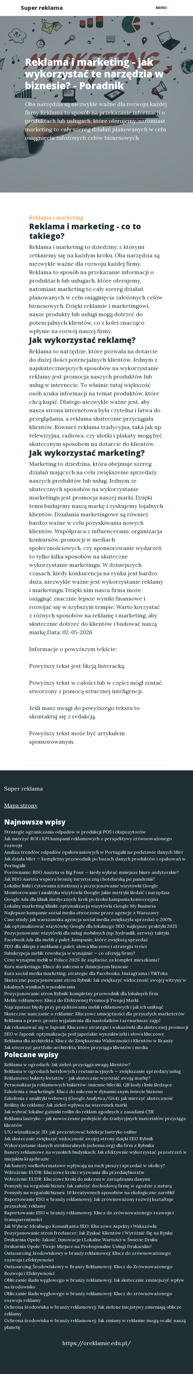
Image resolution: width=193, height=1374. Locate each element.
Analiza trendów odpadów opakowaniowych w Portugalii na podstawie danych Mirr (93, 852)
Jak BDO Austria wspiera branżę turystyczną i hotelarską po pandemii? (79, 879)
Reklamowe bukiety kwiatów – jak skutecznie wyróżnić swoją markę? (77, 1078)
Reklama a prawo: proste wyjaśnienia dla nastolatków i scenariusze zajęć (82, 1020)
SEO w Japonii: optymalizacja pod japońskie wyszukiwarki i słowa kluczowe (84, 1034)
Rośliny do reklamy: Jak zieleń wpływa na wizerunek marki (65, 1105)
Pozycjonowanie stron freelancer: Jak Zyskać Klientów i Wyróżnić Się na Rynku (88, 1233)
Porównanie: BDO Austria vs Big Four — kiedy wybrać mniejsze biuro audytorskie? (91, 872)
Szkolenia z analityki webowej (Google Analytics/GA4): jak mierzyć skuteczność (88, 1098)
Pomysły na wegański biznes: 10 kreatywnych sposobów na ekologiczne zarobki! (89, 1192)
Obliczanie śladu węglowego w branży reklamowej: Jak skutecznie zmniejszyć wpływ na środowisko (94, 1283)
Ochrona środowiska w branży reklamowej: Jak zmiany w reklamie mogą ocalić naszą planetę (95, 1324)
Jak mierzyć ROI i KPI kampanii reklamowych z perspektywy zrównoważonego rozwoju (88, 842)
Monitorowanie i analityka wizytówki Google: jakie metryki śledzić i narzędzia (86, 892)
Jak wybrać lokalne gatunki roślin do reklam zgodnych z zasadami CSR (79, 1111)
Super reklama (42, 8)
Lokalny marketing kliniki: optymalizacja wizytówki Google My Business (80, 906)
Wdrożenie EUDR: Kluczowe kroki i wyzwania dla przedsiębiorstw (74, 1172)
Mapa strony (21, 805)
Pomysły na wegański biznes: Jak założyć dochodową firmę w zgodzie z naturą (88, 1185)
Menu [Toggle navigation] (162, 7)
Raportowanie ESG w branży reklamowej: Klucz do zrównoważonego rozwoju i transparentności (89, 1216)
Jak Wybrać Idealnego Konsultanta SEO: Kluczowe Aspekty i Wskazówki (80, 1226)
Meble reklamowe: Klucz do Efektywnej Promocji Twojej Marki (71, 1000)
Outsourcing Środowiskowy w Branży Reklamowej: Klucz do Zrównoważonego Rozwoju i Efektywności (88, 1270)
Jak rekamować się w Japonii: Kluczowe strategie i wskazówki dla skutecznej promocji (96, 1027)
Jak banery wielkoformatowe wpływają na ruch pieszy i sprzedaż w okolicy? (84, 1165)
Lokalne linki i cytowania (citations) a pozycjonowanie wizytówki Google (81, 885)
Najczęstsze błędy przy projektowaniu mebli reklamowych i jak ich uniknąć (84, 1007)
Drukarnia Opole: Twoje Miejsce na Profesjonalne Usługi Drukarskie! (77, 1246)
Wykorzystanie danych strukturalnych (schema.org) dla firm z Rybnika (79, 1145)
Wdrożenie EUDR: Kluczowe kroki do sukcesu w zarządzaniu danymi (77, 1179)
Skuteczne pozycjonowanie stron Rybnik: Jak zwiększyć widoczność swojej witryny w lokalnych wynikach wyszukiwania (95, 983)
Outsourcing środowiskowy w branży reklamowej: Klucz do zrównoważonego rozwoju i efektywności (87, 1256)
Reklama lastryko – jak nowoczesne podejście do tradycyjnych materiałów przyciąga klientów (95, 1122)
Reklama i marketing (56, 217)
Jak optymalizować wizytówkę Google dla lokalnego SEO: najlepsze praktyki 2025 (90, 926)
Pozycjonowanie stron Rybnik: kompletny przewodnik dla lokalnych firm (81, 993)
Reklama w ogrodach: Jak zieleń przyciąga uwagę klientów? (67, 1064)
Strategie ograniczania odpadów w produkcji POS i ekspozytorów (75, 832)
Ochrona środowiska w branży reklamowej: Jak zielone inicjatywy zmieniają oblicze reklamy (92, 1310)
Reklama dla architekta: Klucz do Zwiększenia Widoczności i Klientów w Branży (88, 1040)
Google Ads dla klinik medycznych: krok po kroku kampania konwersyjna (81, 899)
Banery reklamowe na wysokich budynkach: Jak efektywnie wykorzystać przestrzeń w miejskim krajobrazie (95, 1155)
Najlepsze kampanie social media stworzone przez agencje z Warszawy (81, 912)
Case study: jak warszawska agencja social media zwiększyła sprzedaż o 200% (88, 919)
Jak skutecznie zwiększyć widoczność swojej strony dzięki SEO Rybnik (78, 1138)
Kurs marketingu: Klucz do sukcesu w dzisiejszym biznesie (66, 966)
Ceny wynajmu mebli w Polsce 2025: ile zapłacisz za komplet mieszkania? (82, 960)
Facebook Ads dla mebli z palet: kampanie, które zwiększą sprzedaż (76, 939)
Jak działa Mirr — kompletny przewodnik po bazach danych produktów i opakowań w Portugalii (95, 862)
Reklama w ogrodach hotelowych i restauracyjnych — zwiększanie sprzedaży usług (92, 1071)
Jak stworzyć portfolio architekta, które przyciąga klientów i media (76, 1047)
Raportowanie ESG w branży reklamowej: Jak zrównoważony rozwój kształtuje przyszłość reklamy (88, 1202)
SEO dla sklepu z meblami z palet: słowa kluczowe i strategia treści (75, 946)
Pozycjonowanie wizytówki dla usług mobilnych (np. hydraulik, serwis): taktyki (86, 933)
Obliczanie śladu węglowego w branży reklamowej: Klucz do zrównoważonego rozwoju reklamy (88, 1297)
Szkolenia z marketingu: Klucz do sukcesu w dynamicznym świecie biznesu (83, 1091)
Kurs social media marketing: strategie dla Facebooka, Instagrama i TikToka (85, 973)
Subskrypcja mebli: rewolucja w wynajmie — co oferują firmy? (69, 953)
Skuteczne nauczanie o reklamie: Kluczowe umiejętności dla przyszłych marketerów (94, 1013)
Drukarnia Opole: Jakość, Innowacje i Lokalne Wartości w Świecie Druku (80, 1239)
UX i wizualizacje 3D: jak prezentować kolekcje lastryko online (70, 1132)
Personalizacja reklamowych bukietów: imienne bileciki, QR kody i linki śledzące (88, 1084)
